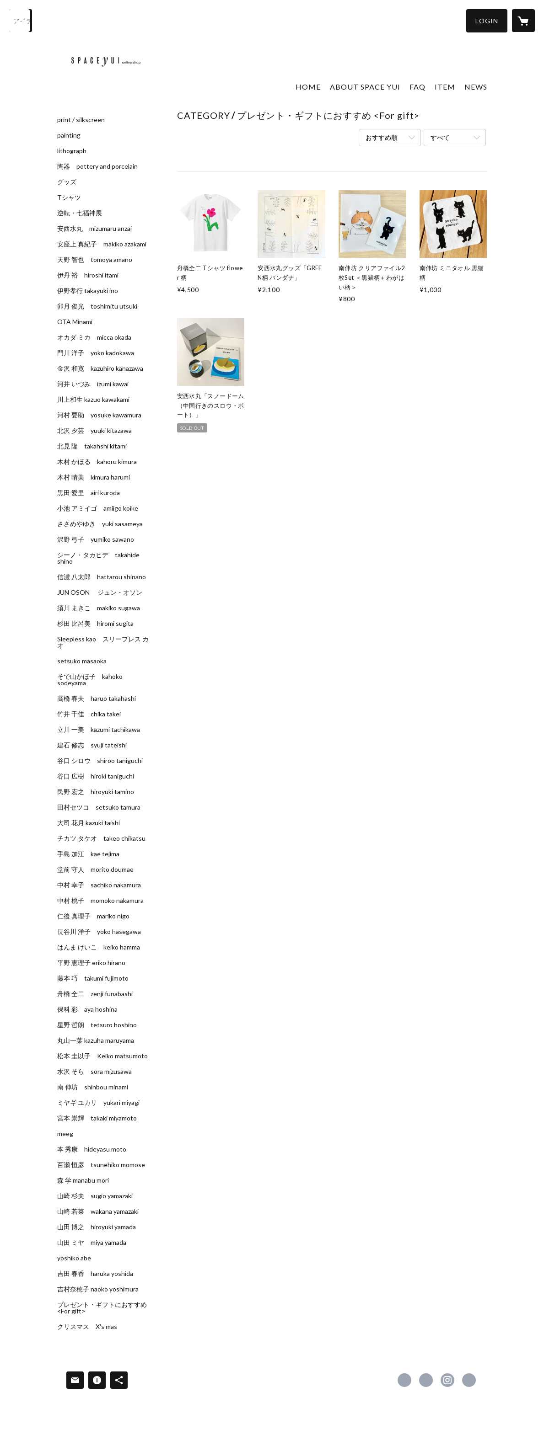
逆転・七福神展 (79, 213)
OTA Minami (74, 322)
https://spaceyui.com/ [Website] (469, 1380)
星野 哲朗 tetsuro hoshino (97, 1025)
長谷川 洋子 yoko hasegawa (99, 931)
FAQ (417, 86)
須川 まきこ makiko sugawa (98, 608)
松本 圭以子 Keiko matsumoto (102, 1056)
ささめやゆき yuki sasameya (100, 524)
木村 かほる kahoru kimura (97, 462)
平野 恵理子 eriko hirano (91, 963)
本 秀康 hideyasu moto (91, 1149)
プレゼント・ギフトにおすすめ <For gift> (102, 1308)
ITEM (445, 86)
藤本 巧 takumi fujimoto (93, 978)
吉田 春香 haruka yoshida (95, 1273)
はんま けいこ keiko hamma (98, 947)
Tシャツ (69, 197)
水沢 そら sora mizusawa (94, 1071)
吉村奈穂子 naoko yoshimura (98, 1289)
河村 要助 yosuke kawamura (99, 415)
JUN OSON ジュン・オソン (99, 592)
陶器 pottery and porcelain (97, 166)
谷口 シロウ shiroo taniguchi (100, 761)
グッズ (66, 182)
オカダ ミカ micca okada (94, 337)
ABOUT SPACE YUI (365, 86)
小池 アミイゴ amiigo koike (97, 508)
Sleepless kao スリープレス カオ (103, 642)
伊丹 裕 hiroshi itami (87, 275)
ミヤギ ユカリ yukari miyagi (98, 1102)
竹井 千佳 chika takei (89, 714)
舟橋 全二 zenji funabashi (95, 994)
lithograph (71, 151)
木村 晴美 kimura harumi (93, 477)
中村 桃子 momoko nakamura (100, 900)
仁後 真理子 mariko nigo (93, 916)
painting (69, 135)
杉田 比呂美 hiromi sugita (95, 623)
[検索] (20, 20)
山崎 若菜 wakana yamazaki (98, 1211)
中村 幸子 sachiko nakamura (99, 885)
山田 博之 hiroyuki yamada (96, 1227)
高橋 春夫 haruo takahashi (96, 698)
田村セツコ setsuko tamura (98, 807)
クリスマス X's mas (87, 1326)
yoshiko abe (74, 1258)
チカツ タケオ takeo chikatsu (101, 838)
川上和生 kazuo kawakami (93, 399)
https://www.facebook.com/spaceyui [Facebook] (404, 1380)
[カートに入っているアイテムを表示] (523, 20)
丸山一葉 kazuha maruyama (95, 1040)
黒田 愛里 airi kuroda (88, 493)
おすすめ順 (382, 137)
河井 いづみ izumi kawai (93, 384)
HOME (308, 86)
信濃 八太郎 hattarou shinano (101, 577)
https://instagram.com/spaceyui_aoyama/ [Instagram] (447, 1380)
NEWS (475, 86)
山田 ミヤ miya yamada (91, 1242)
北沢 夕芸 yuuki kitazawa (94, 430)
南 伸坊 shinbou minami (92, 1087)
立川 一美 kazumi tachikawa (98, 729)
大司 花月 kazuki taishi (88, 823)
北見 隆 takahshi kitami (92, 446)
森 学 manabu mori (83, 1180)
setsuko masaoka (82, 661)
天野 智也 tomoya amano (94, 259)
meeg (65, 1134)
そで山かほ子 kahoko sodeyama (90, 679)
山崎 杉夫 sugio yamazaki (95, 1196)
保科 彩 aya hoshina (87, 1009)
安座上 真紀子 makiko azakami (101, 244)
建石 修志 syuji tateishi (92, 745)
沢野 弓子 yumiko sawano (95, 539)
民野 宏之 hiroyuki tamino (95, 792)
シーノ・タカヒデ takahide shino (98, 558)
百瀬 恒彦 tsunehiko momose (101, 1165)
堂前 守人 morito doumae (95, 869)
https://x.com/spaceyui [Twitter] (426, 1380)
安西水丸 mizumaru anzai (94, 228)
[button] (486, 20)
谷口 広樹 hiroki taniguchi (95, 776)
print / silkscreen (81, 120)
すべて (440, 137)
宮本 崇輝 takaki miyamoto (97, 1118)
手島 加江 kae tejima (88, 854)
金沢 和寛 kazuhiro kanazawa (100, 368)
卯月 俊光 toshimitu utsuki (97, 306)
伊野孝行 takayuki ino (87, 291)
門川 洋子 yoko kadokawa (95, 353)
